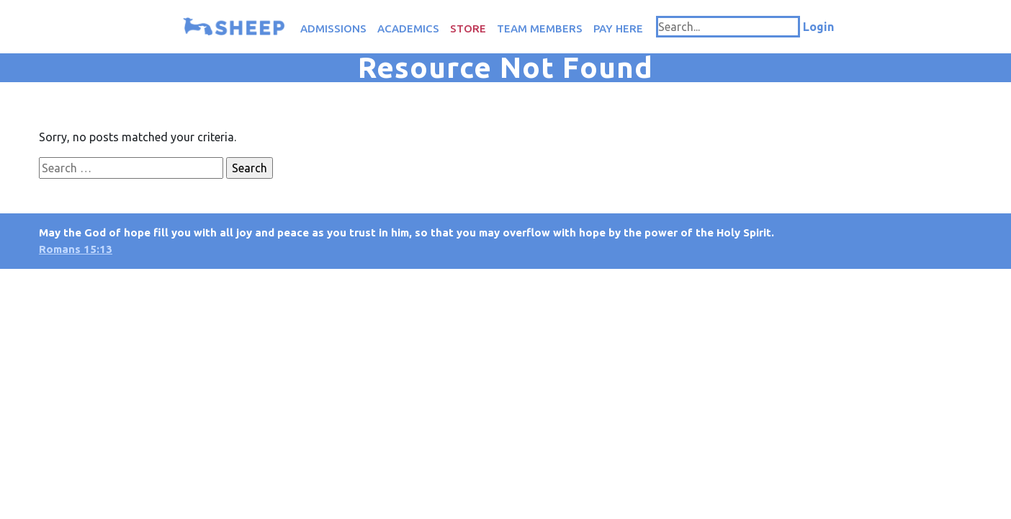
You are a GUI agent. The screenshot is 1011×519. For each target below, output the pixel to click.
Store (468, 28)
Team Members (540, 28)
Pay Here (618, 28)
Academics (408, 28)
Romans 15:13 (75, 249)
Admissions (333, 28)
